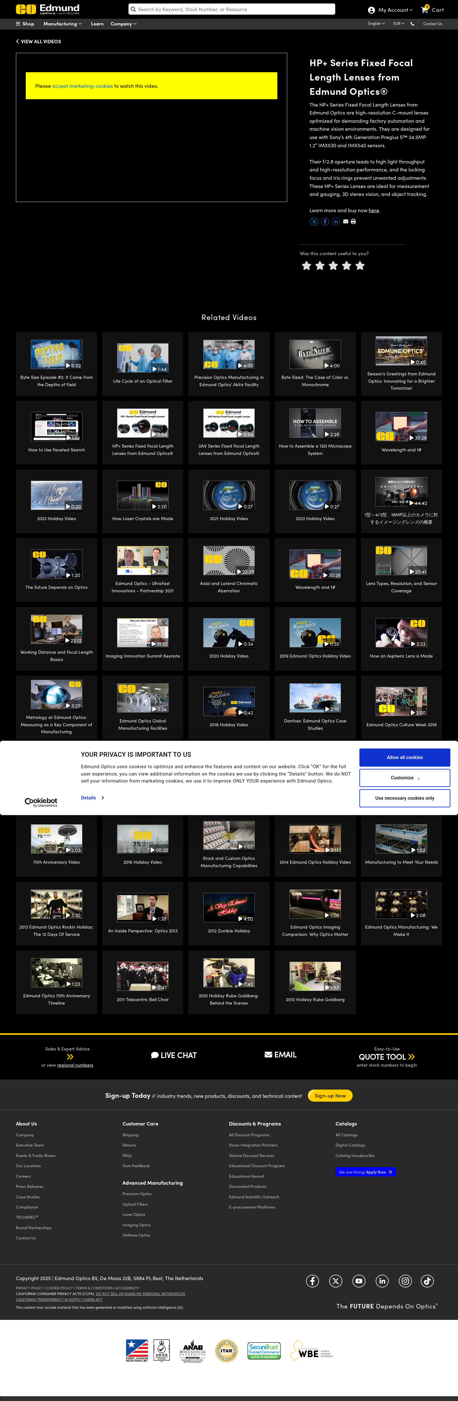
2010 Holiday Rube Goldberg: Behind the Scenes (229, 999)
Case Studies (28, 1196)
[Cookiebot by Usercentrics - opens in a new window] (41, 1388)
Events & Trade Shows (36, 1155)
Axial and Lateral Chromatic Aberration (229, 586)
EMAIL (280, 1054)
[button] (417, 23)
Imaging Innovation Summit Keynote (143, 656)
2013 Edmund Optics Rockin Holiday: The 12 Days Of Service (56, 930)
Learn (97, 23)
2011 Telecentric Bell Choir (143, 999)
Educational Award (246, 1176)
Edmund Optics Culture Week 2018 (401, 724)
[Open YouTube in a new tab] (359, 1283)
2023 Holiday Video (56, 518)
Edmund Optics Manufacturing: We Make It (401, 930)
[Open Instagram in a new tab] (405, 1283)
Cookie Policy (59, 1288)
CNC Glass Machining (228, 793)
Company (125, 23)
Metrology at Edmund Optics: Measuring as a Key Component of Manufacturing (56, 724)
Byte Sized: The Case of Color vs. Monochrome (315, 380)
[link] (435, 5)
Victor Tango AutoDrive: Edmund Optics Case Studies (56, 792)
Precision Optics (137, 1193)
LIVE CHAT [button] (174, 1055)
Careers (23, 1176)
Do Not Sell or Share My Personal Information (140, 1293)
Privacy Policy (30, 1288)
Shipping (130, 1134)
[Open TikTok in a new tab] (427, 1283)
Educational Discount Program (257, 1165)
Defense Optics (136, 1234)
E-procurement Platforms (252, 1206)
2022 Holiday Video (315, 518)
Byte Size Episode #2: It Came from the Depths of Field (56, 380)
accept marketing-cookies (82, 85)
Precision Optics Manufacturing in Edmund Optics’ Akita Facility (229, 380)
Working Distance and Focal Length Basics (56, 655)
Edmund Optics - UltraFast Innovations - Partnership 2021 (143, 586)
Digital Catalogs (350, 1144)
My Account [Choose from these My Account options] (392, 10)
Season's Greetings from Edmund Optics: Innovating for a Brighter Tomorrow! (401, 381)
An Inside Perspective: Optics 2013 (142, 931)
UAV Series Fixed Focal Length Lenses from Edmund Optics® (229, 449)
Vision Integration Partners (253, 1144)
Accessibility (127, 1288)
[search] (232, 9)
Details (88, 1383)
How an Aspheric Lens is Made (401, 656)
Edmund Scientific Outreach (254, 1196)
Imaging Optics (136, 1224)
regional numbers (75, 1065)
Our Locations (28, 1165)
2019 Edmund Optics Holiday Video (315, 656)
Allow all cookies (405, 1343)
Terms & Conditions (94, 1288)
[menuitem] (32, 23)
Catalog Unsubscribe (355, 1155)
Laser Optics (133, 1214)
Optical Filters (135, 1204)
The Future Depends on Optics (56, 587)
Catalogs (347, 1134)
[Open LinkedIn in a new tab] (382, 1283)
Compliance (27, 1206)
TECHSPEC (27, 1217)
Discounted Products (248, 1186)
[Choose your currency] (400, 24)
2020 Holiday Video (228, 656)
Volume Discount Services (251, 1155)
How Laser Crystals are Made (142, 518)
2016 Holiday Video (142, 862)
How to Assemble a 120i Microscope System (315, 449)
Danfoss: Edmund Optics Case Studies (315, 724)
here (374, 210)
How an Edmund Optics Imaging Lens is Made (315, 792)
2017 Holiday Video (401, 793)
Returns (129, 1144)
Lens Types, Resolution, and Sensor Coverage (401, 586)
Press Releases (30, 1186)
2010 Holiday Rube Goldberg (315, 999)
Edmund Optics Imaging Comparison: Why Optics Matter (315, 930)
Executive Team (30, 1144)
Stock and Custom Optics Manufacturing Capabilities (229, 861)
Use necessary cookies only (404, 1384)
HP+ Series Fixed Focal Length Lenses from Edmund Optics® (142, 449)
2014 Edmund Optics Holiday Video (315, 862)
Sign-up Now (330, 1095)
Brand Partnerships (34, 1227)
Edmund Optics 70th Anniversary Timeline (56, 999)
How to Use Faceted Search (56, 450)
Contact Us (432, 23)
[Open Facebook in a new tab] (312, 1283)
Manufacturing (64, 23)
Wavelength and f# (401, 450)
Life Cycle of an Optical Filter (142, 381)
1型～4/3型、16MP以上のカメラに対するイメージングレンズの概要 (401, 518)
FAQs (127, 1155)
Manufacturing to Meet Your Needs (401, 862)
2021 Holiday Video (229, 518)
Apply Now (363, 1171)
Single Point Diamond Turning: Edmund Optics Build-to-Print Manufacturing (143, 793)
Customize (405, 1363)
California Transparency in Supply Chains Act (59, 1299)
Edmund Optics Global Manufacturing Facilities (142, 724)
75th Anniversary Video (56, 862)
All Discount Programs (249, 1134)
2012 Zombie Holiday (229, 931)
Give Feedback (135, 1165)
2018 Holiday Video (229, 724)
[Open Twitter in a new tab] (336, 1283)
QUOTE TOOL (382, 1056)
